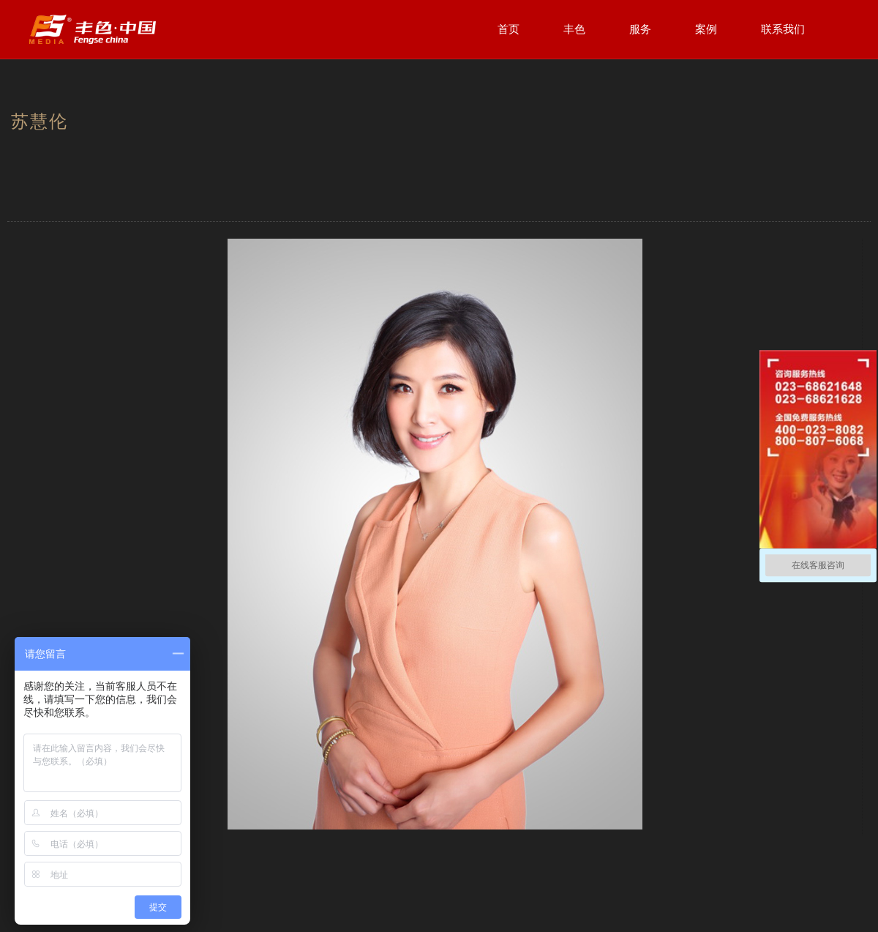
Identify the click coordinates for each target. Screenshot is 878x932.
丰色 (574, 29)
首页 (508, 29)
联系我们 (783, 29)
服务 (640, 29)
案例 (706, 29)
